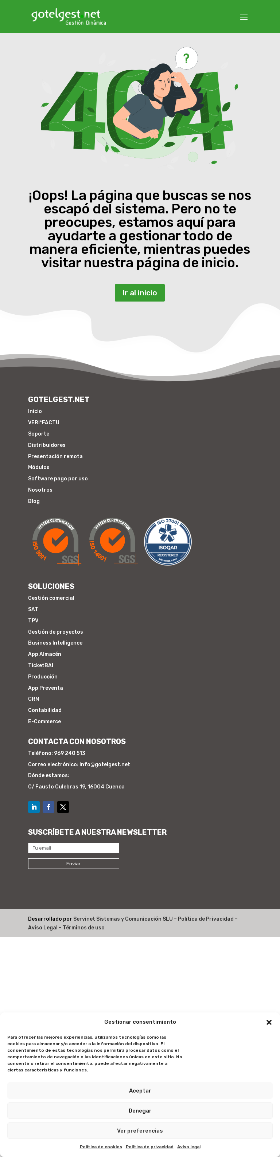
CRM (33, 699)
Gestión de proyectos (55, 632)
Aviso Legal (43, 928)
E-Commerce (44, 722)
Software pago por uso (58, 479)
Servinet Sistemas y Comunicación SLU (123, 919)
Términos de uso (84, 928)
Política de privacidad (150, 1146)
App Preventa (45, 688)
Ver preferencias (140, 1131)
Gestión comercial (51, 598)
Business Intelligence (55, 643)
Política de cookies (101, 1146)
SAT (33, 609)
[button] (269, 1022)
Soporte (38, 434)
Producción (43, 677)
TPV (33, 621)
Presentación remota (55, 456)
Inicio (35, 411)
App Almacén (44, 654)
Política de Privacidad (206, 919)
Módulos (39, 467)
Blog (34, 501)
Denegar (140, 1110)
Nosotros (40, 490)
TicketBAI (40, 665)
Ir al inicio (139, 290)
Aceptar (140, 1090)
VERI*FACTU (43, 423)
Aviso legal (189, 1146)
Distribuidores (47, 445)
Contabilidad (45, 710)
